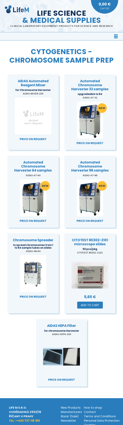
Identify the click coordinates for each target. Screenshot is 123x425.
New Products (71, 408)
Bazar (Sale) (70, 416)
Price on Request (33, 139)
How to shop (93, 408)
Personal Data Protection (101, 421)
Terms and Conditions (100, 416)
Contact (90, 412)
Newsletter (68, 421)
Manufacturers (71, 412)
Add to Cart (90, 305)
